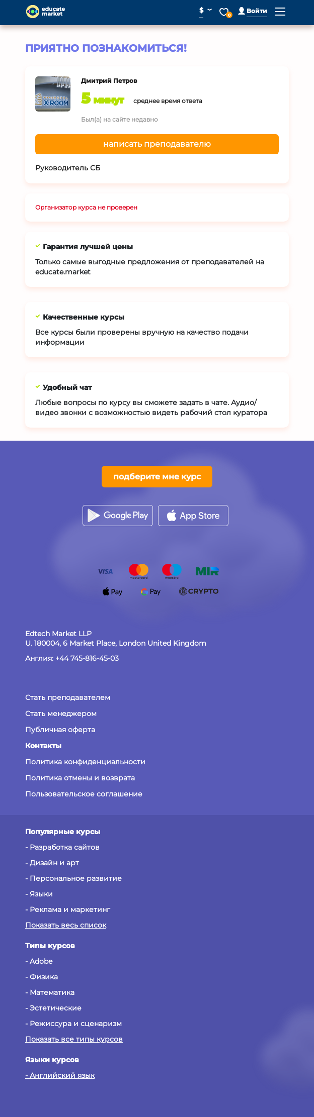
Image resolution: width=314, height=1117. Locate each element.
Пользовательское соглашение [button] (83, 793)
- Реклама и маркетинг (67, 909)
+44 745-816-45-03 (87, 658)
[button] (252, 11)
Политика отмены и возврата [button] (80, 777)
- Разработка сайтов (62, 847)
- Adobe (38, 961)
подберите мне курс (157, 476)
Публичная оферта (60, 729)
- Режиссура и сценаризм (73, 1023)
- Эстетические (53, 1007)
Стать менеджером (61, 713)
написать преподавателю (157, 144)
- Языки (39, 893)
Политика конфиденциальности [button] (85, 761)
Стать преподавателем (67, 697)
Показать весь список (65, 925)
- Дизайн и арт (52, 862)
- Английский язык (60, 1075)
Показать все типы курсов (74, 1039)
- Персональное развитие (73, 878)
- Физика (41, 976)
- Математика (49, 992)
